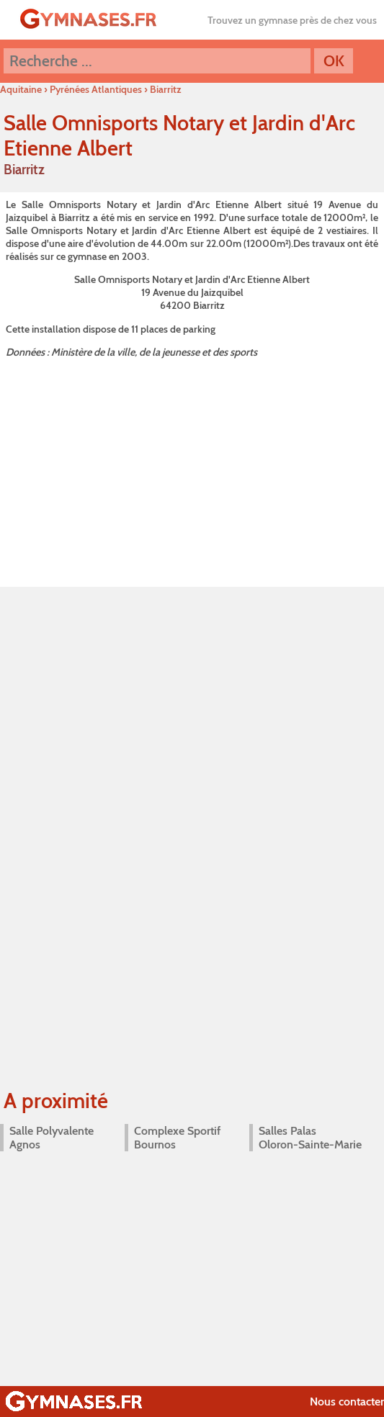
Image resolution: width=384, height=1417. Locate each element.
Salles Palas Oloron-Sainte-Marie (310, 1137)
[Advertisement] (192, 470)
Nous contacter (347, 1401)
